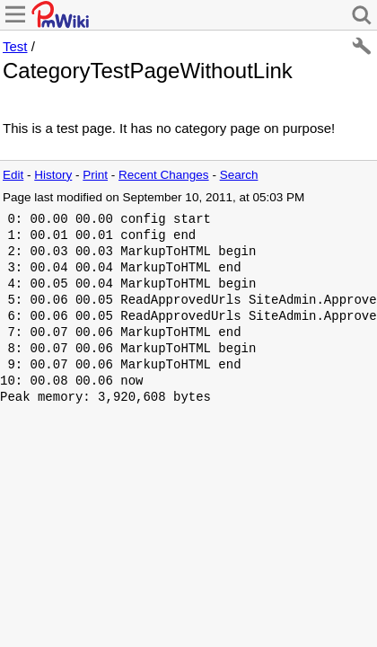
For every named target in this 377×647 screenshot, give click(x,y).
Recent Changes (163, 175)
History (53, 175)
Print (95, 175)
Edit (13, 175)
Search (239, 175)
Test (15, 46)
